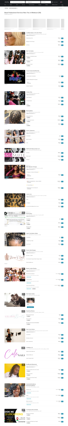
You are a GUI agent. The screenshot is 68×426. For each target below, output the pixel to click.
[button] (17, 2)
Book (62, 38)
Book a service (30, 307)
